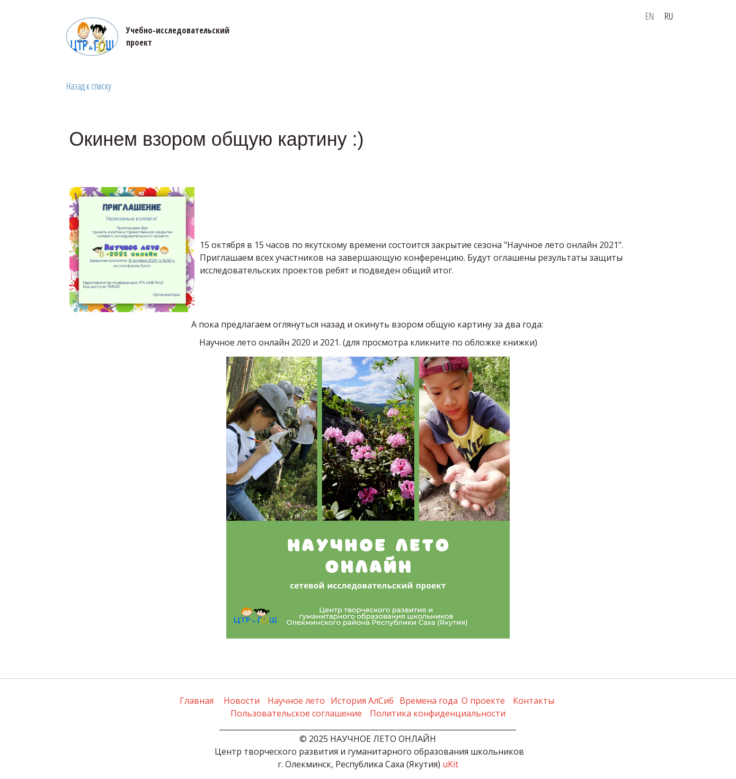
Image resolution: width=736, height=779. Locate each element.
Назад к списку (88, 85)
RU (668, 16)
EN (649, 16)
